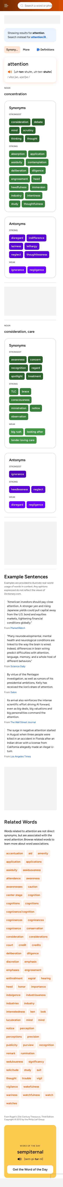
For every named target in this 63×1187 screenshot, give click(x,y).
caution (32, 886)
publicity (12, 1045)
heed (36, 179)
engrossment (19, 179)
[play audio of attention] (10, 72)
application (37, 154)
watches (11, 1103)
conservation (35, 928)
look (43, 1011)
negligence (37, 269)
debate (38, 122)
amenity (43, 853)
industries (12, 1003)
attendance (13, 878)
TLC (13, 391)
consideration (19, 122)
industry (16, 195)
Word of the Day (30, 1146)
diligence (38, 170)
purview (28, 1045)
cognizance (13, 928)
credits (36, 945)
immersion (38, 187)
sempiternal (30, 1152)
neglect (16, 254)
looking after (35, 431)
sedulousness (14, 1061)
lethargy (32, 246)
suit (39, 1070)
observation (18, 416)
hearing (46, 978)
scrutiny (28, 130)
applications (33, 861)
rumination (27, 1053)
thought (32, 138)
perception (27, 1028)
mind (14, 130)
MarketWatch (17, 628)
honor (22, 986)
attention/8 (39, 37)
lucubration (13, 1020)
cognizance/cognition (20, 911)
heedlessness (19, 489)
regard (35, 368)
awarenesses (14, 886)
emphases (12, 970)
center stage (14, 895)
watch (49, 1095)
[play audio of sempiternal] (20, 1159)
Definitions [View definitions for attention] (47, 49)
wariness (11, 1095)
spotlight (17, 376)
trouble (26, 1078)
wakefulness (31, 1086)
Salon (13, 692)
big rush (16, 431)
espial (32, 978)
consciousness (20, 399)
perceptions (14, 1036)
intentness (33, 195)
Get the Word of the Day (30, 1169)
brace (25, 391)
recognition (18, 368)
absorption (18, 154)
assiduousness (32, 870)
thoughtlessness (37, 254)
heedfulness (18, 187)
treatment (34, 376)
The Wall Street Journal (23, 722)
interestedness (15, 1011)
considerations (38, 936)
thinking (16, 138)
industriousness (36, 995)
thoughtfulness (33, 203)
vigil (39, 1078)
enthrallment (14, 978)
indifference (36, 238)
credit (22, 945)
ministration (18, 408)
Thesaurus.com (13, 5)
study (14, 203)
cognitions (13, 903)
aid (30, 853)
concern (35, 359)
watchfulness (31, 1095)
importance (38, 986)
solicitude (12, 1070)
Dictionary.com (57, 5)
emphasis (30, 961)
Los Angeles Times (20, 756)
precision (33, 1036)
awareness (17, 359)
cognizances (14, 920)
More (26, 49)
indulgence (13, 995)
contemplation (37, 162)
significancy (36, 1061)
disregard (17, 238)
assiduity (16, 162)
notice (36, 408)
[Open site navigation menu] (6, 5)
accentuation (14, 853)
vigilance (12, 1086)
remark (10, 1053)
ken (32, 1011)
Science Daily (17, 666)
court (9, 945)
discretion (12, 961)
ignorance (17, 269)
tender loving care (22, 440)
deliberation (18, 170)
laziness (16, 246)
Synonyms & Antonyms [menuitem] (13, 49)
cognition (34, 895)
